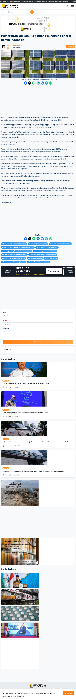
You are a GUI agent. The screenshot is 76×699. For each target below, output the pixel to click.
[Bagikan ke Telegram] (46, 83)
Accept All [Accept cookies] (68, 693)
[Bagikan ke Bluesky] (42, 83)
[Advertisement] (38, 101)
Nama (5, 312)
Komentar (6, 328)
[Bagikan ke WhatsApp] (50, 83)
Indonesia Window (14, 45)
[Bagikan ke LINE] (33, 83)
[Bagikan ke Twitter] (29, 83)
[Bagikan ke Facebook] (25, 83)
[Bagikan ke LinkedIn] (38, 83)
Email (5, 321)
